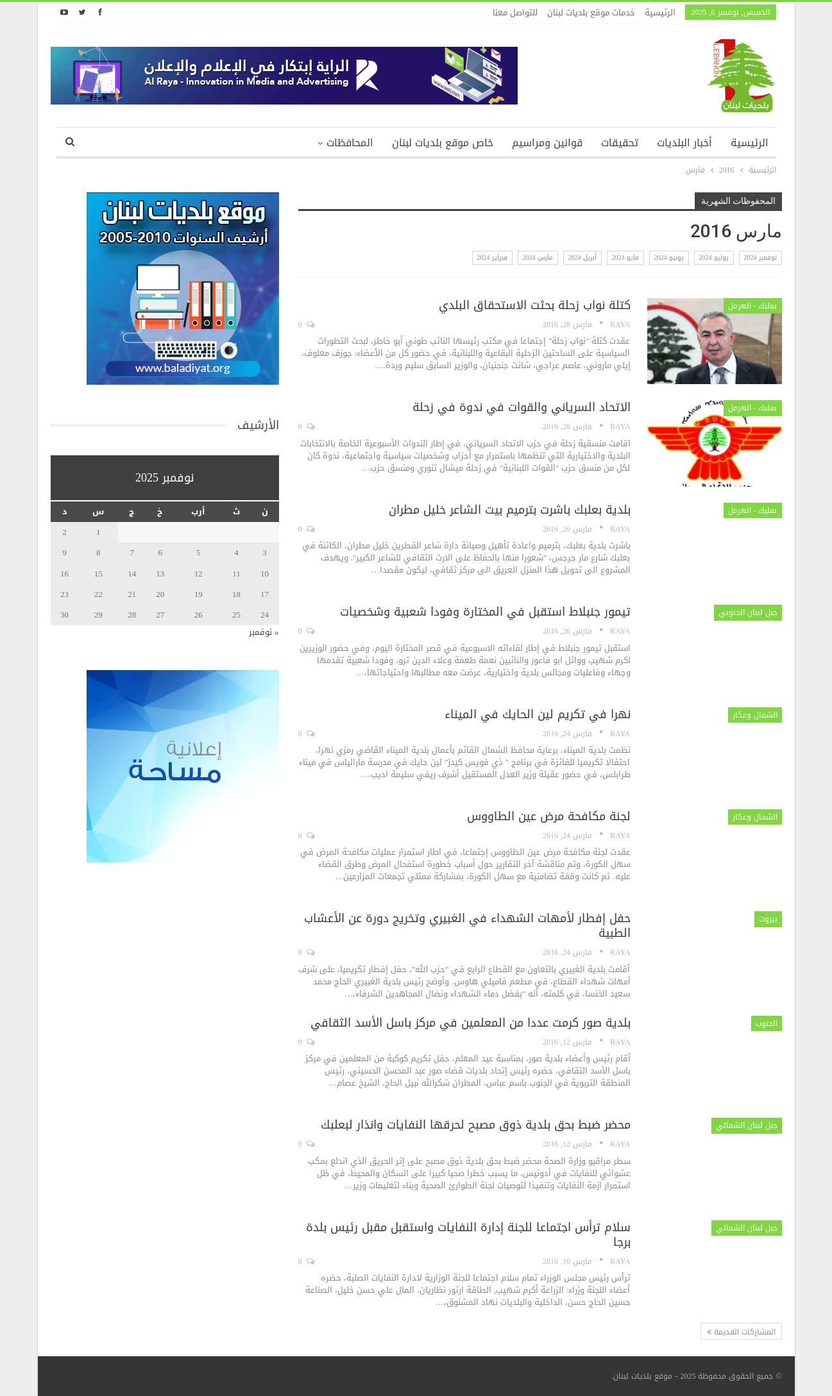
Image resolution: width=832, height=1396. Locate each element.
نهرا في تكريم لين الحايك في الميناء (538, 714)
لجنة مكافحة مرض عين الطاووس (549, 816)
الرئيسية (660, 12)
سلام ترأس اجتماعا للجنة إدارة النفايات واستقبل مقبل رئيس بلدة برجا (468, 1234)
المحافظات (350, 143)
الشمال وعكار (755, 715)
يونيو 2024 (669, 257)
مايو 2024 (625, 257)
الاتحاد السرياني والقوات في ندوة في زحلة (521, 407)
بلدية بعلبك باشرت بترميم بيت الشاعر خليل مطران (510, 510)
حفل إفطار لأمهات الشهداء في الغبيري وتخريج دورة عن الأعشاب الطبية (467, 925)
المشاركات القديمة (741, 1332)
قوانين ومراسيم (547, 143)
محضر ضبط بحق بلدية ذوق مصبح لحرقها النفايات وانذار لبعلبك (476, 1125)
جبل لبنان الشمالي (746, 1125)
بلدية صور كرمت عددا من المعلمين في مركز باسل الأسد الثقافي (470, 1023)
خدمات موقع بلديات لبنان (591, 12)
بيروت (768, 919)
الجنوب (766, 1023)
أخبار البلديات (684, 143)
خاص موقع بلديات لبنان (442, 143)
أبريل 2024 (582, 257)
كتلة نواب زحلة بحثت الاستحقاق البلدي (535, 305)
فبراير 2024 (492, 257)
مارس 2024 (538, 257)
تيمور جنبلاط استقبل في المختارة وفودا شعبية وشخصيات (485, 612)
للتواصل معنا (515, 12)
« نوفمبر (264, 632)
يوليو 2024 (714, 257)
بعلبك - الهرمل (752, 306)
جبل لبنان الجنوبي (747, 612)
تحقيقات (619, 143)
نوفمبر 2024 (760, 257)
